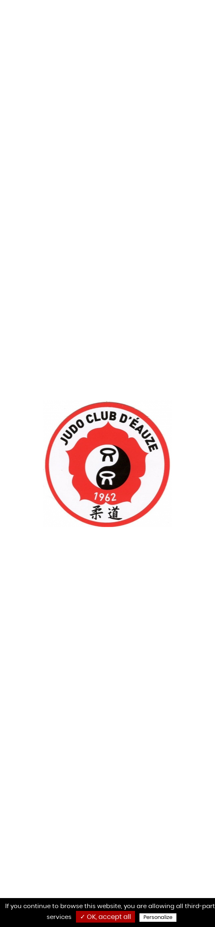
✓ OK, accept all (105, 917)
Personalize (157, 917)
